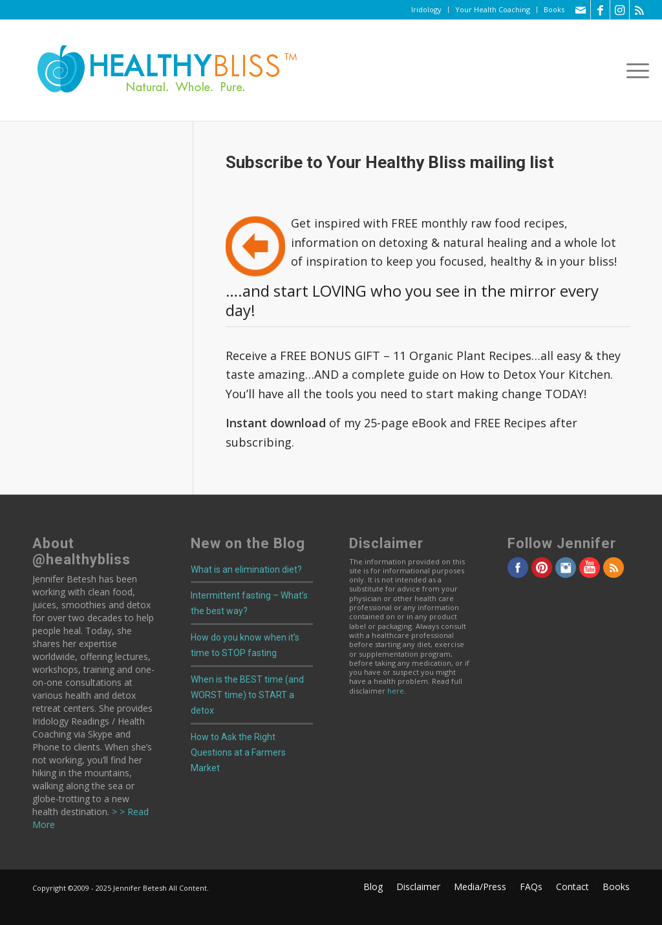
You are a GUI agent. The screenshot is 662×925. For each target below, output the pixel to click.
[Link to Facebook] (600, 9)
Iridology (426, 9)
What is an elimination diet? (246, 569)
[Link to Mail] (580, 9)
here (395, 691)
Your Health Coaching (492, 9)
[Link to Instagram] (619, 9)
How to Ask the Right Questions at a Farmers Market (238, 752)
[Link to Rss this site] (639, 9)
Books (554, 9)
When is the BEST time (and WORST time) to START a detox (247, 695)
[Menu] (633, 70)
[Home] (158, 70)
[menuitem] (427, 9)
